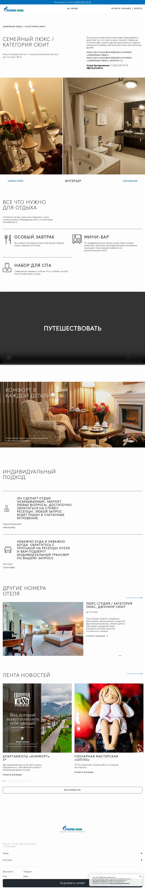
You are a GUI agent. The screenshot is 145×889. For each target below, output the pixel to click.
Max (5, 876)
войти (138, 8)
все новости (72, 790)
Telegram (27, 871)
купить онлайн (121, 8)
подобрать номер (72, 883)
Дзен (25, 876)
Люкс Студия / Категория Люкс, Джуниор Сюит (109, 605)
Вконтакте (8, 871)
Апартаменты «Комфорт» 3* (26, 758)
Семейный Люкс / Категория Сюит (24, 26)
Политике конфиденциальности (120, 883)
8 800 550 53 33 (83, 2)
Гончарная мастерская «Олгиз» (96, 758)
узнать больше (12, 775)
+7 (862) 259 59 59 (119, 65)
